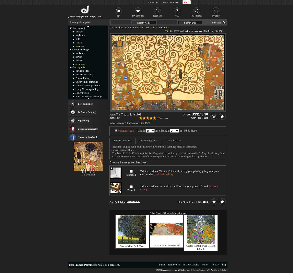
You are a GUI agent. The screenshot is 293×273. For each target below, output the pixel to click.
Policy (205, 264)
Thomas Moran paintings (87, 85)
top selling (83, 120)
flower (78, 56)
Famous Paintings (199, 270)
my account (138, 15)
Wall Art (210, 270)
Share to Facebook (87, 137)
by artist (216, 15)
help (224, 264)
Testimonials (174, 264)
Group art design (80, 49)
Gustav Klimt (116, 27)
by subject (197, 15)
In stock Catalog (191, 264)
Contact (215, 264)
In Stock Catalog (87, 112)
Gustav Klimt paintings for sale (171, 213)
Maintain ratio (126, 130)
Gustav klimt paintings (86, 81)
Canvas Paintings (220, 270)
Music (78, 42)
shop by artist (79, 67)
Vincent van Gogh (84, 74)
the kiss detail (88, 172)
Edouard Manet (83, 78)
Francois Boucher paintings (88, 96)
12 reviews (162, 118)
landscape (80, 35)
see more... (80, 46)
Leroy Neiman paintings (87, 89)
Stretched (131, 174)
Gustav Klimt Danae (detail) (166, 245)
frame (162, 264)
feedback (157, 15)
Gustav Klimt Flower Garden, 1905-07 (200, 247)
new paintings (85, 103)
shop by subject (80, 28)
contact (216, 22)
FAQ (177, 15)
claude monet (82, 70)
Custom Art (153, 2)
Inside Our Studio (170, 2)
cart (118, 15)
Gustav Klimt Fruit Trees (132, 246)
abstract (79, 31)
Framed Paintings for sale (89, 264)
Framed (131, 190)
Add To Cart (199, 118)
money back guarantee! (88, 129)
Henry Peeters (82, 92)
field (77, 39)
